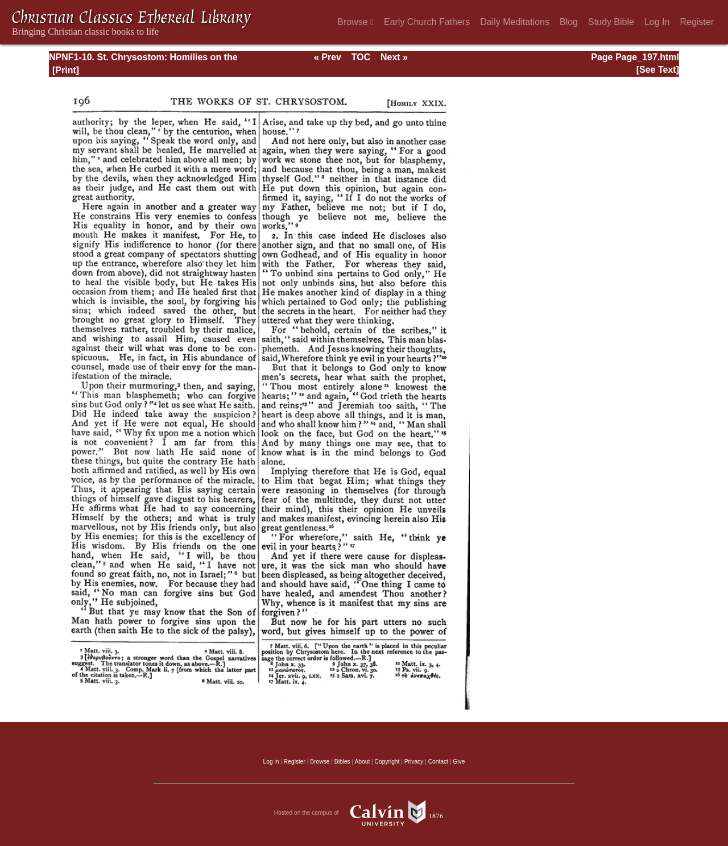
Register (697, 22)
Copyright (387, 761)
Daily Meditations (514, 22)
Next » (394, 57)
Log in (271, 761)
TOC (360, 57)
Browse (355, 22)
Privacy (414, 761)
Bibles (342, 761)
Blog (569, 22)
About (362, 761)
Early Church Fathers (427, 22)
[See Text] (657, 69)
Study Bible (611, 22)
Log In (656, 22)
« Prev (327, 57)
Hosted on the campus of (364, 813)
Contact (438, 761)
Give (459, 761)
